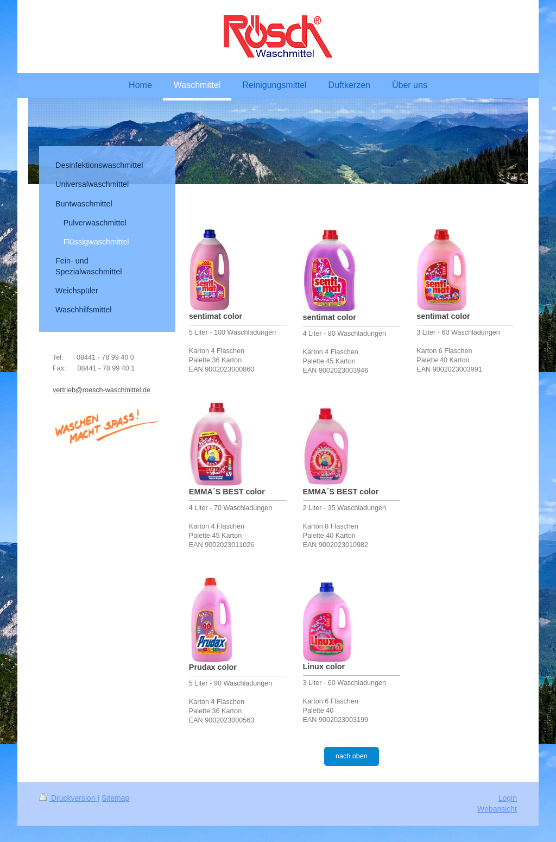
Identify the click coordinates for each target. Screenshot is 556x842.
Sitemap (115, 798)
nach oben (352, 756)
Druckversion (68, 798)
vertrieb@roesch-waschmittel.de (101, 390)
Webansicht (497, 809)
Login (507, 798)
